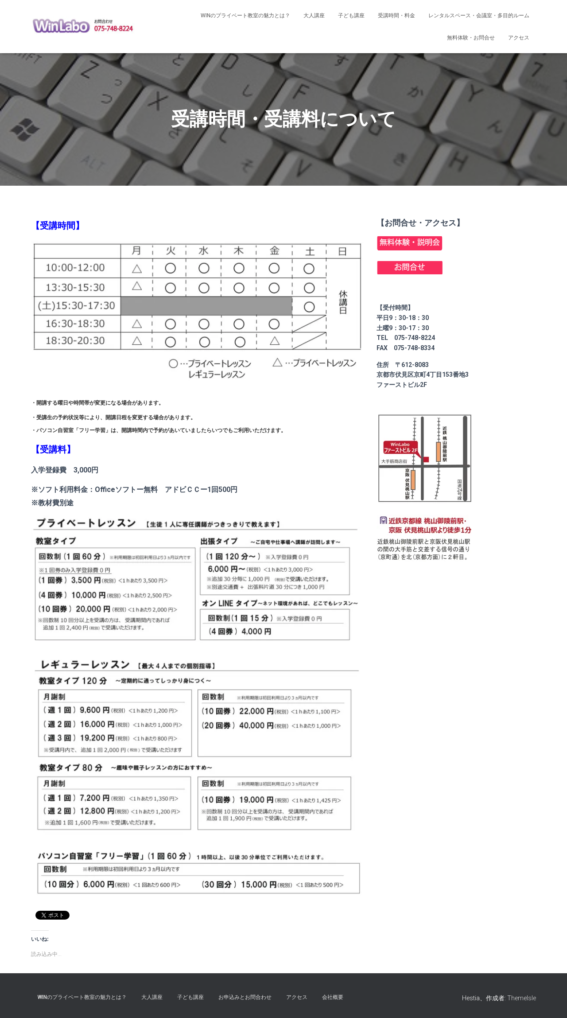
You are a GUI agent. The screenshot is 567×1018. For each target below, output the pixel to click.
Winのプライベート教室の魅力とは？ (245, 15)
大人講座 (314, 15)
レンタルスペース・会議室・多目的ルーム (478, 15)
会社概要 (332, 997)
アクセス (518, 38)
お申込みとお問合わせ (245, 997)
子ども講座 (351, 15)
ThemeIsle (521, 998)
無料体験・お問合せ (471, 38)
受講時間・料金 (396, 15)
